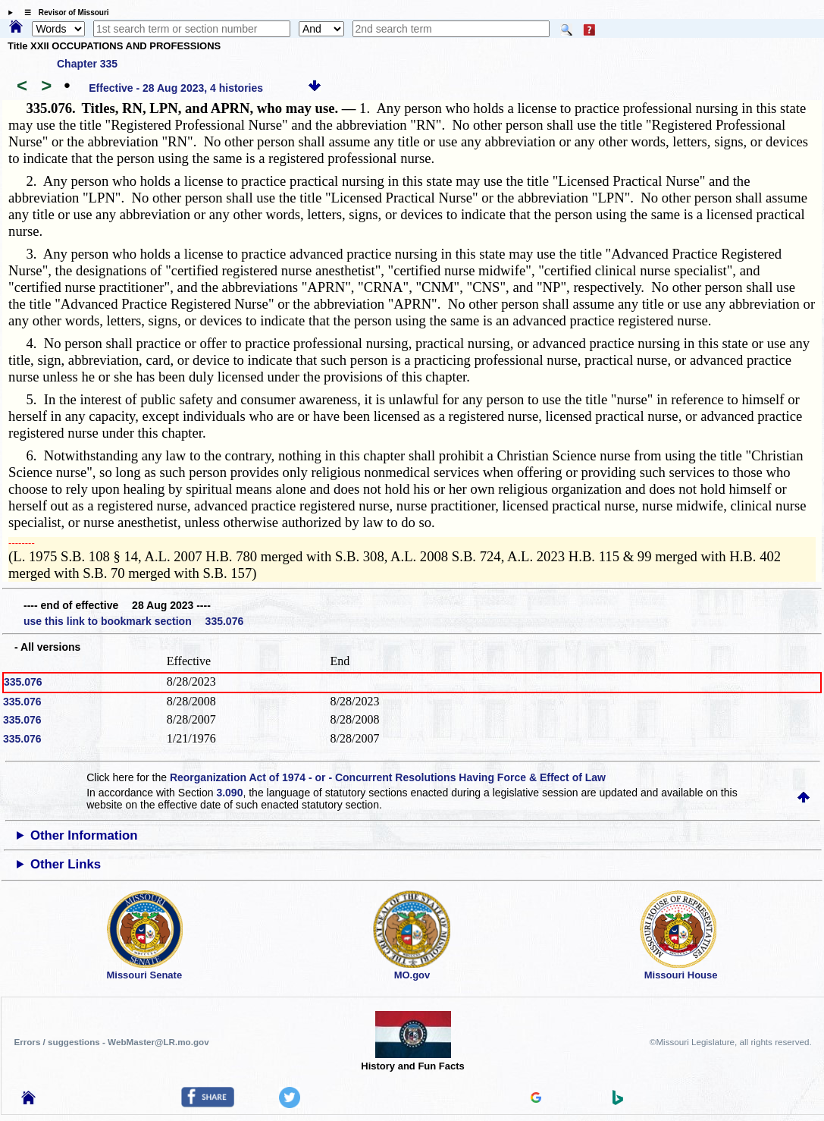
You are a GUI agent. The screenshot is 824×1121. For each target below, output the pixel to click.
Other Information (84, 835)
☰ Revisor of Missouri (63, 12)
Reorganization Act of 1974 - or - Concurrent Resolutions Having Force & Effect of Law (388, 777)
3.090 (229, 793)
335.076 (23, 682)
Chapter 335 (87, 64)
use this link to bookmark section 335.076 (133, 621)
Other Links (65, 864)
